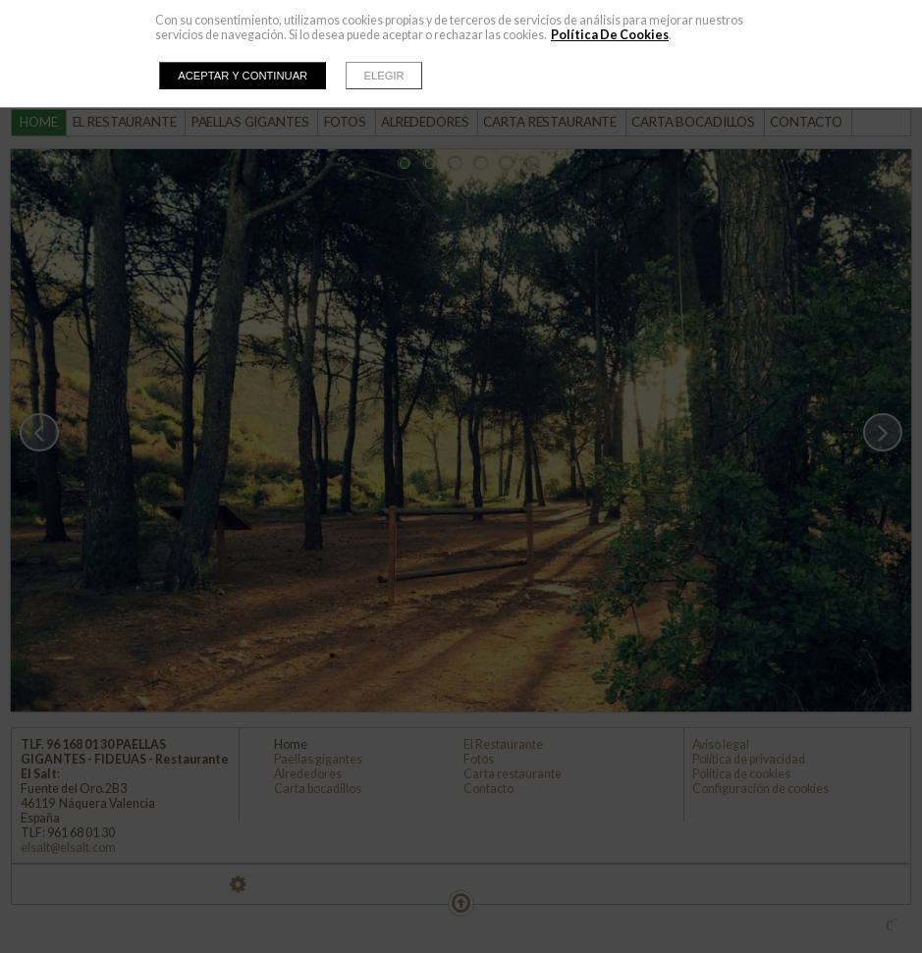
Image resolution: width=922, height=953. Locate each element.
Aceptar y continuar (242, 75)
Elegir (384, 75)
